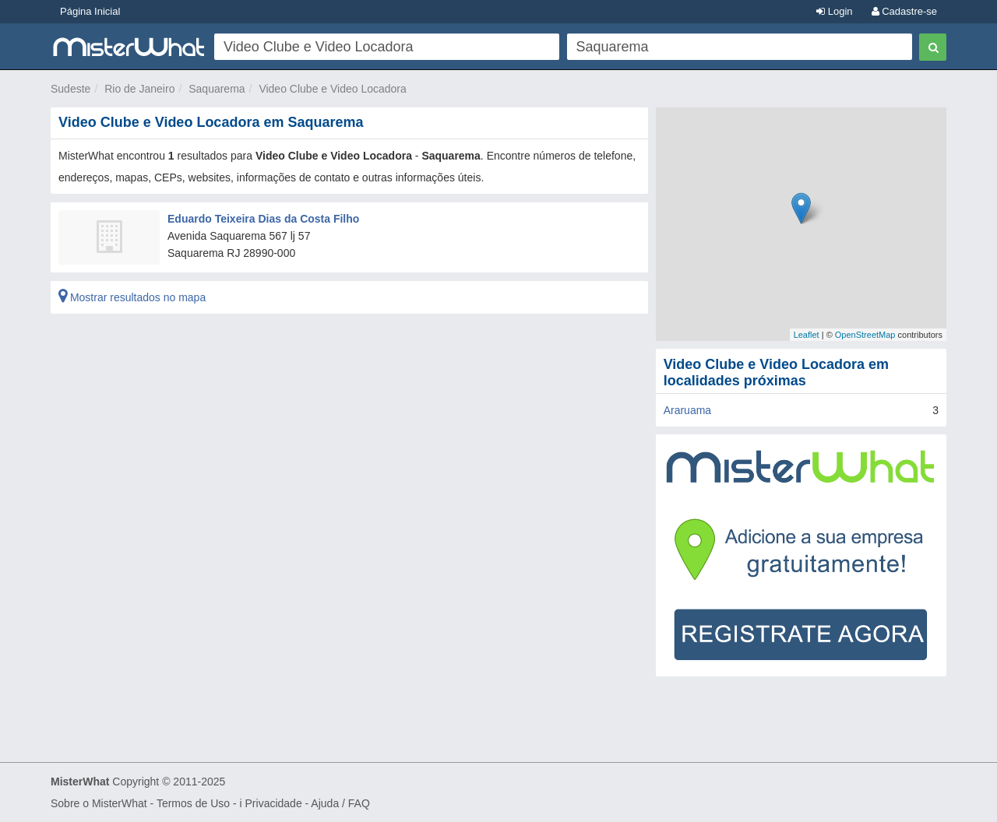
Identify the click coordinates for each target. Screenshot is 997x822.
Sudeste (70, 89)
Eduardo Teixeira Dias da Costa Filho (263, 219)
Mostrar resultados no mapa (132, 297)
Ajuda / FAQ (340, 803)
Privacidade (273, 803)
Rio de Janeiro (139, 89)
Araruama (687, 410)
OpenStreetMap (865, 334)
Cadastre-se (904, 11)
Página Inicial (90, 11)
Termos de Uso (193, 803)
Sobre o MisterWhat (99, 803)
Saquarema (216, 89)
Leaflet (806, 334)
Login (834, 11)
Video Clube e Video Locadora (332, 89)
